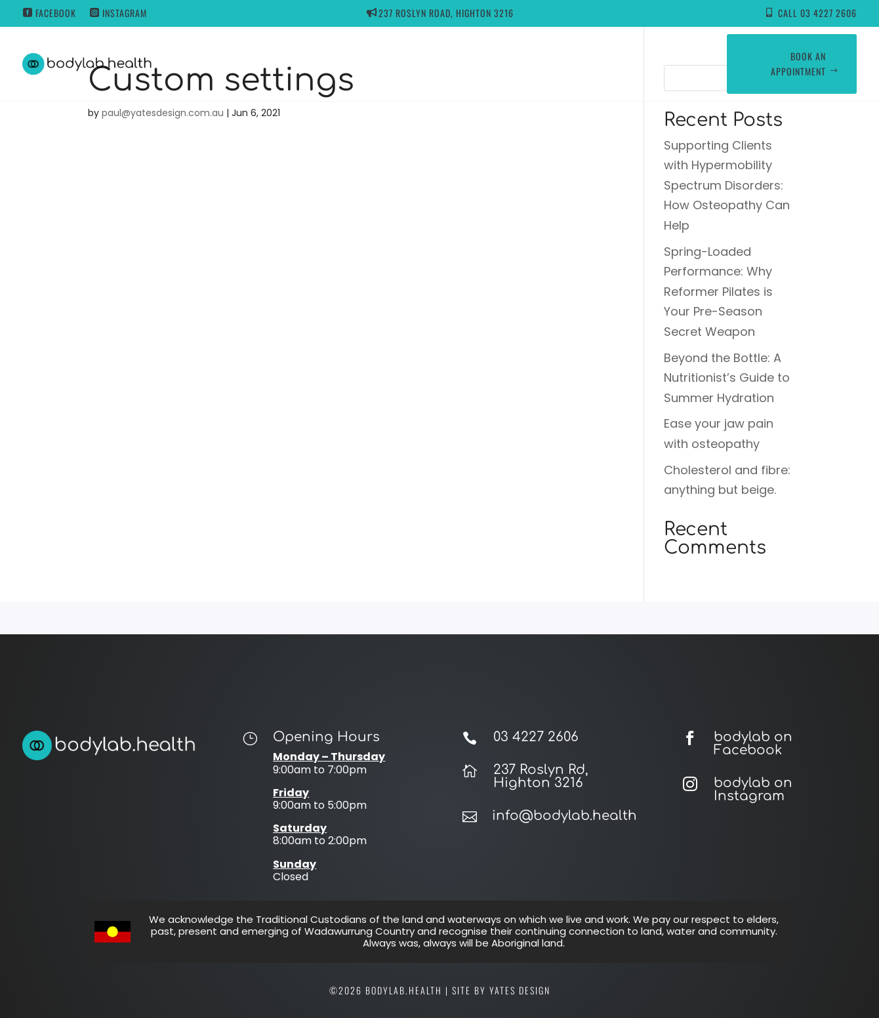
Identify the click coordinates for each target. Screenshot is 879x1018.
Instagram (124, 13)
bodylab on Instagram (753, 789)
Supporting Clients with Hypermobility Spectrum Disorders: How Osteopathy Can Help (727, 185)
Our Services (399, 63)
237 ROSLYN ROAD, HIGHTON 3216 (446, 13)
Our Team (482, 63)
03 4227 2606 (536, 736)
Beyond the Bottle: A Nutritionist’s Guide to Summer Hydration (727, 378)
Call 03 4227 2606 (817, 13)
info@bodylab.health (564, 815)
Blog (534, 63)
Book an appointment (798, 64)
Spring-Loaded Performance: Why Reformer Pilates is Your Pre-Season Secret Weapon (718, 291)
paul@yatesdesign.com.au (163, 112)
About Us (330, 63)
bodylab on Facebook (753, 743)
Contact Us (590, 63)
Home (277, 63)
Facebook (55, 13)
